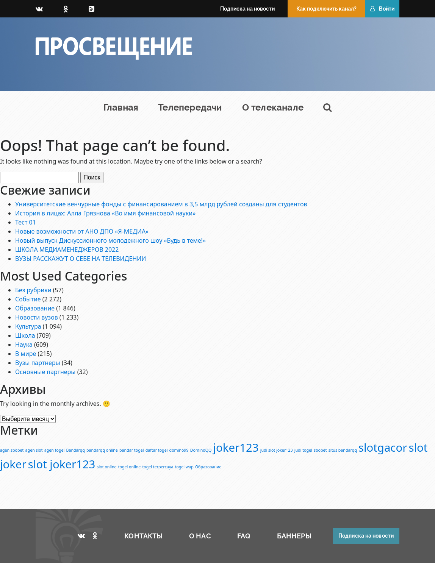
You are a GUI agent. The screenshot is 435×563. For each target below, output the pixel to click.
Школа (25, 335)
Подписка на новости (247, 9)
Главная (120, 107)
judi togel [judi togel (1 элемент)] (303, 450)
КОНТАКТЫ (143, 536)
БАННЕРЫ (294, 536)
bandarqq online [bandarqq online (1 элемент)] (102, 450)
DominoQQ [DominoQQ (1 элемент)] (201, 450)
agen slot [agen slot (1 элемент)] (34, 450)
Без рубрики (33, 290)
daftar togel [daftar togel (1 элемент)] (157, 450)
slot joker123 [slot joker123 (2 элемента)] (61, 464)
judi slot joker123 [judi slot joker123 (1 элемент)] (276, 450)
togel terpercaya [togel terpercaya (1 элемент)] (157, 466)
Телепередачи (190, 107)
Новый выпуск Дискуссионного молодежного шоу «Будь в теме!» (110, 240)
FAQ (243, 536)
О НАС (200, 536)
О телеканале (273, 107)
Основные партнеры (45, 372)
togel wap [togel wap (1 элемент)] (184, 466)
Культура (28, 326)
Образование (35, 308)
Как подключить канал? (326, 9)
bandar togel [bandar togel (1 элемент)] (131, 450)
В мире (25, 353)
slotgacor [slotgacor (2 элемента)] (382, 447)
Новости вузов (36, 317)
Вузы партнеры (37, 363)
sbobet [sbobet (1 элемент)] (320, 450)
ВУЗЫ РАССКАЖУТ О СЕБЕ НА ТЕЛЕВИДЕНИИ (80, 258)
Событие (28, 299)
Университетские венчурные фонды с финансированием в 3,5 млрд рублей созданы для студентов (161, 204)
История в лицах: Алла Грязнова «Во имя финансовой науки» (105, 213)
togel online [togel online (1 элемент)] (129, 466)
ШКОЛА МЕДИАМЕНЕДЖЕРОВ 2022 (67, 249)
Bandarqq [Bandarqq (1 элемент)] (75, 450)
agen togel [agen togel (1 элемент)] (54, 450)
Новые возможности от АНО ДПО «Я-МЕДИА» (82, 231)
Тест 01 (25, 222)
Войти (382, 9)
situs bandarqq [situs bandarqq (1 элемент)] (343, 450)
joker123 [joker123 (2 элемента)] (236, 447)
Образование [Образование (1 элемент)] (208, 466)
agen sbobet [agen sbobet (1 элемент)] (11, 450)
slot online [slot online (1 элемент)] (107, 466)
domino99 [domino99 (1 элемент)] (179, 450)
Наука (24, 344)
